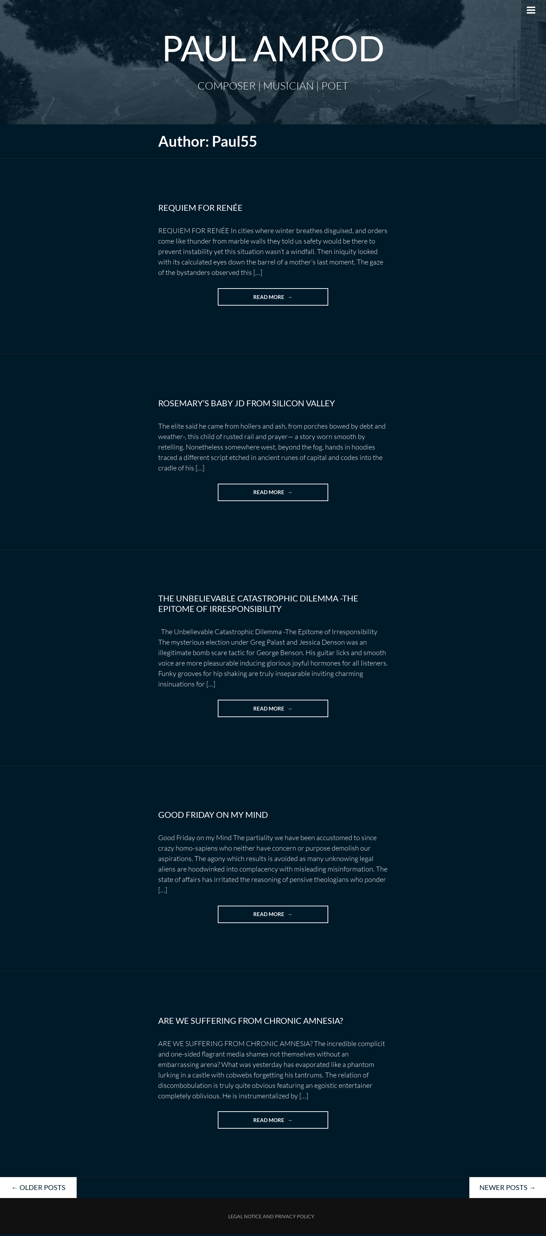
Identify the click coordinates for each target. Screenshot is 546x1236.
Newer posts (507, 1188)
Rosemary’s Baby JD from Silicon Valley (246, 403)
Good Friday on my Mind (213, 815)
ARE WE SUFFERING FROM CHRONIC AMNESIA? (250, 1021)
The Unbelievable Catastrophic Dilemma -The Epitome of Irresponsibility (258, 604)
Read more (283, 299)
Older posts (38, 1188)
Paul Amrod (273, 48)
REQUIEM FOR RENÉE (200, 207)
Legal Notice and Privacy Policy (271, 1218)
